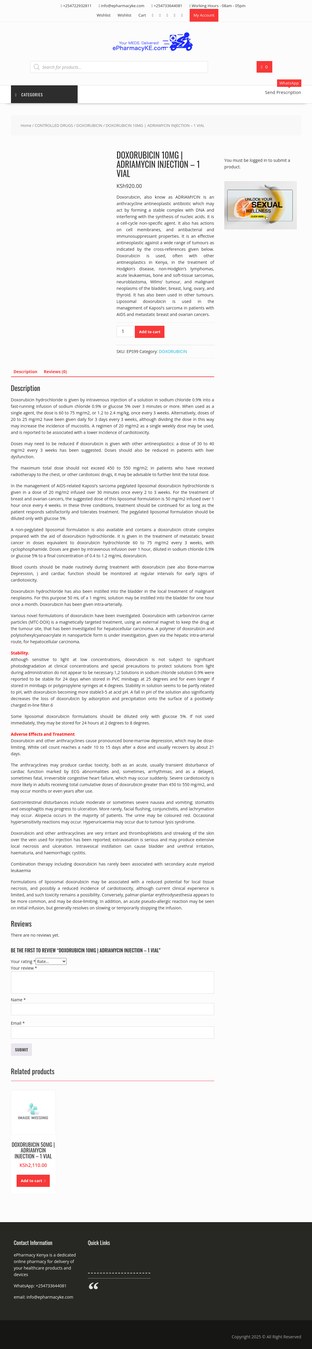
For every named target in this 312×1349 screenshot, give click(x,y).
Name (18, 1000)
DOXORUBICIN (89, 125)
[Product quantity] (125, 331)
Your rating (23, 962)
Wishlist (104, 15)
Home (25, 125)
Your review (24, 968)
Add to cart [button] (31, 1181)
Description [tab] (26, 372)
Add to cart (149, 332)
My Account (204, 15)
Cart (142, 15)
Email (18, 1023)
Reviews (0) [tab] (55, 372)
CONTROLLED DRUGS (54, 125)
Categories (29, 94)
